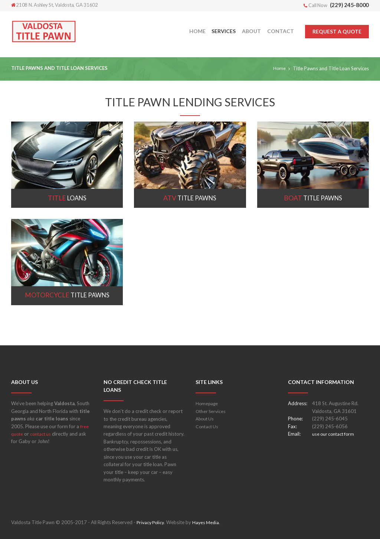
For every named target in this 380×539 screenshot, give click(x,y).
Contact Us (208, 426)
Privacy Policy (151, 522)
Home (279, 68)
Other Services (211, 411)
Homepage (207, 403)
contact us (42, 434)
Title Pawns (190, 198)
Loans (67, 198)
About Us (206, 419)
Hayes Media (208, 522)
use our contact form (334, 434)
